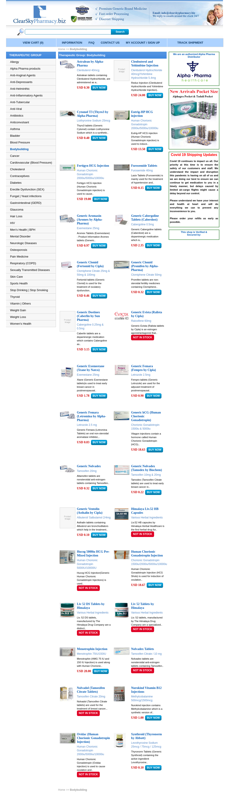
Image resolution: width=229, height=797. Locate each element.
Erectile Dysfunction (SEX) (27, 189)
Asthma (15, 129)
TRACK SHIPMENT (190, 42)
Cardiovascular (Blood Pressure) (31, 162)
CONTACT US (110, 42)
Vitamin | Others (20, 303)
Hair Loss (16, 216)
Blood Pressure (20, 142)
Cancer (14, 156)
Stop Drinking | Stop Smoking (29, 290)
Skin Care (16, 276)
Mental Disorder (20, 236)
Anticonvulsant (19, 122)
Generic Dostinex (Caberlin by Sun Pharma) (88, 316)
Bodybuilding (19, 149)
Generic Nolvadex (89, 466)
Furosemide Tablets (144, 165)
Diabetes (15, 182)
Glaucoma (16, 209)
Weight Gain (18, 310)
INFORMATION (72, 42)
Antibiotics (16, 115)
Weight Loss (18, 317)
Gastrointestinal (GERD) (25, 203)
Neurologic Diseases (23, 243)
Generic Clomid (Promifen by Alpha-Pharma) (145, 266)
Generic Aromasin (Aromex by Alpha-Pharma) (90, 219)
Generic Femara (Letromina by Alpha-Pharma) (91, 416)
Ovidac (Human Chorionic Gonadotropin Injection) (93, 738)
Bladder (15, 135)
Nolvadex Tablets (142, 649)
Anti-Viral (16, 109)
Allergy (14, 62)
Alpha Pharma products (25, 68)
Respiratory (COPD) (23, 263)
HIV (12, 223)
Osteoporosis (18, 249)
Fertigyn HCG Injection (93, 165)
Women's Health (20, 323)
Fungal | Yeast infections (26, 196)
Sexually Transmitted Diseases (30, 270)
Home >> (64, 49)
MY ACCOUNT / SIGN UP (143, 42)
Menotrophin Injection (92, 649)
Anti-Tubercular (20, 102)
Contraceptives (20, 176)
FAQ (92, 42)
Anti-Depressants (21, 82)
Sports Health (19, 283)
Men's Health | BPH (22, 229)
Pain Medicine (19, 256)
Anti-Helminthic (20, 88)
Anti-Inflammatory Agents (26, 95)
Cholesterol (17, 169)
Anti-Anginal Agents (22, 75)
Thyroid (15, 296)
